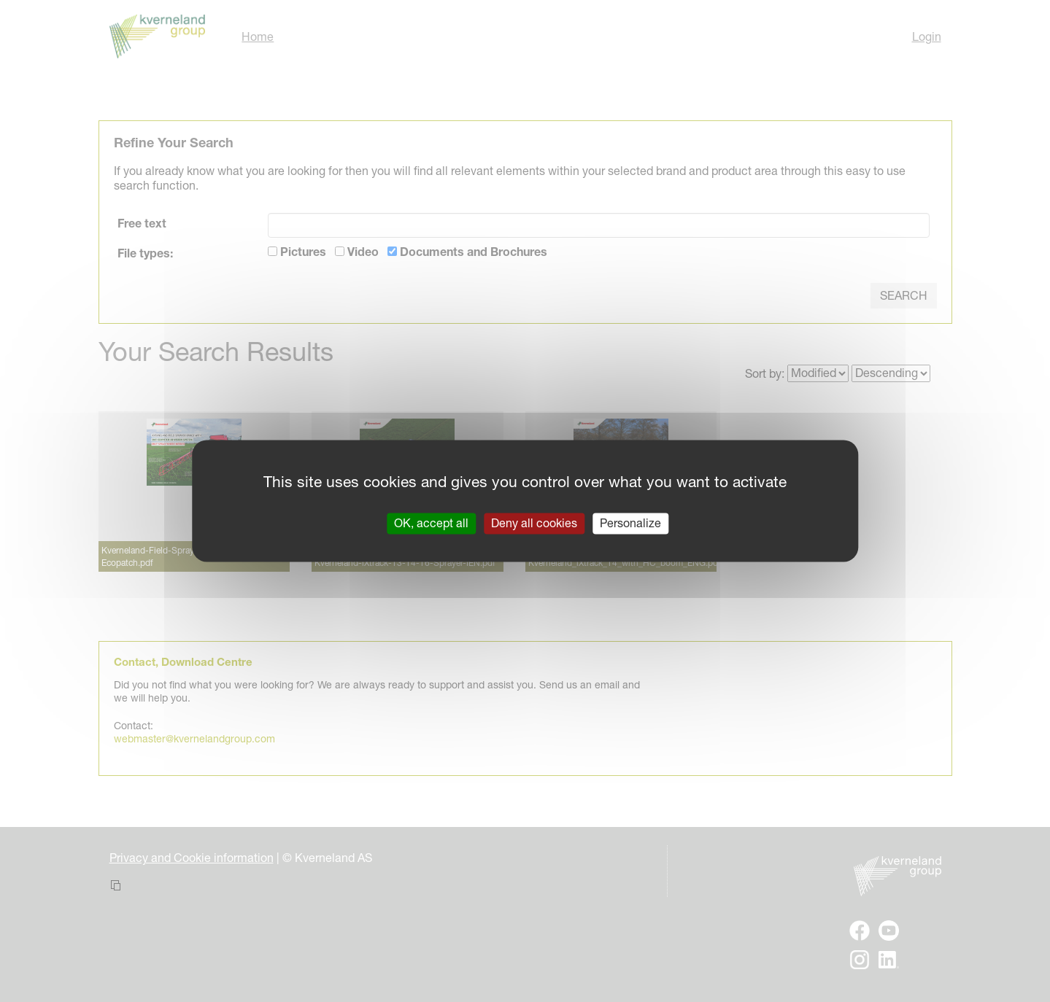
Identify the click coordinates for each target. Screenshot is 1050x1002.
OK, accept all (431, 523)
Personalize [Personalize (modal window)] (630, 523)
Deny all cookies (534, 523)
